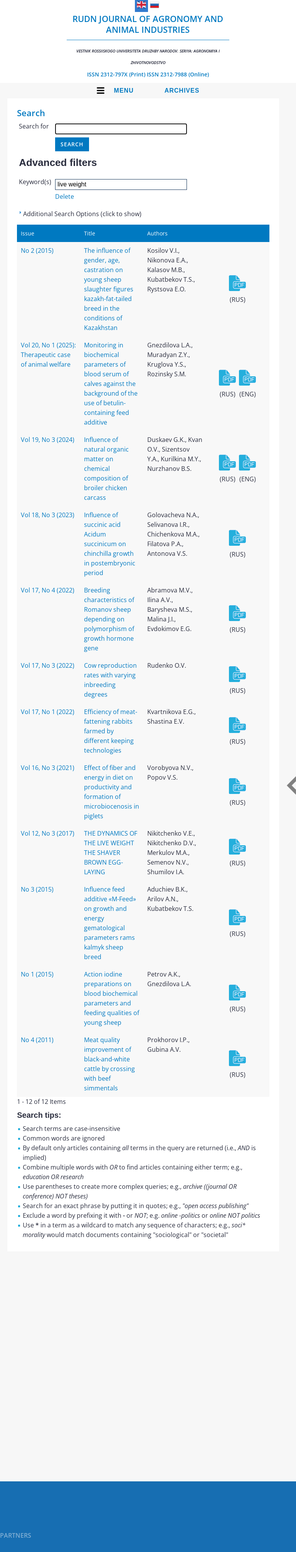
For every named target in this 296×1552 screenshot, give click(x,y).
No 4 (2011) (37, 1040)
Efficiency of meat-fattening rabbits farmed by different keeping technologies (110, 731)
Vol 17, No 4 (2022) (47, 590)
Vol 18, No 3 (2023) (47, 515)
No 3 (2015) (37, 889)
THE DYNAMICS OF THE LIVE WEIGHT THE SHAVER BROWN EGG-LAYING (110, 852)
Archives (182, 90)
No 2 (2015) (37, 250)
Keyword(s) (35, 182)
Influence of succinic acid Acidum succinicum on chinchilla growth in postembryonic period (109, 544)
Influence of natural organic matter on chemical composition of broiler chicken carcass (106, 468)
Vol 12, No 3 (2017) (47, 833)
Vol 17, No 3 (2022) (47, 665)
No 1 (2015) (37, 974)
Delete (64, 196)
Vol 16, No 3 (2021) (47, 767)
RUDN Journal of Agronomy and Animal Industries (148, 39)
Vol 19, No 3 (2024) (47, 439)
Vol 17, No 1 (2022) (47, 711)
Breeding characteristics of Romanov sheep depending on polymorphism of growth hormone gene (109, 619)
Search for (34, 126)
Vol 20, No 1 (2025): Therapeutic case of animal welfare (48, 355)
